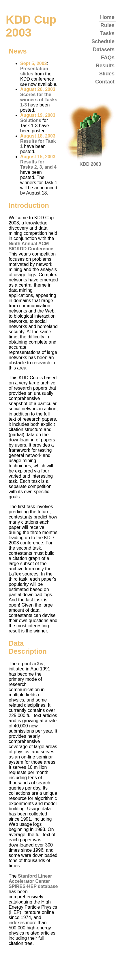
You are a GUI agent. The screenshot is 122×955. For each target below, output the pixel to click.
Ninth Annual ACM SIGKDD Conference (31, 246)
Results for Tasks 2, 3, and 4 (38, 164)
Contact (105, 82)
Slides (107, 74)
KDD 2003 (90, 162)
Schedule (103, 41)
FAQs (108, 57)
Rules (107, 25)
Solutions (30, 120)
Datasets (104, 49)
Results (105, 65)
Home (107, 17)
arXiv (38, 663)
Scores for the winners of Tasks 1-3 (38, 99)
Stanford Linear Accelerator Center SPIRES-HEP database (33, 881)
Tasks (107, 33)
